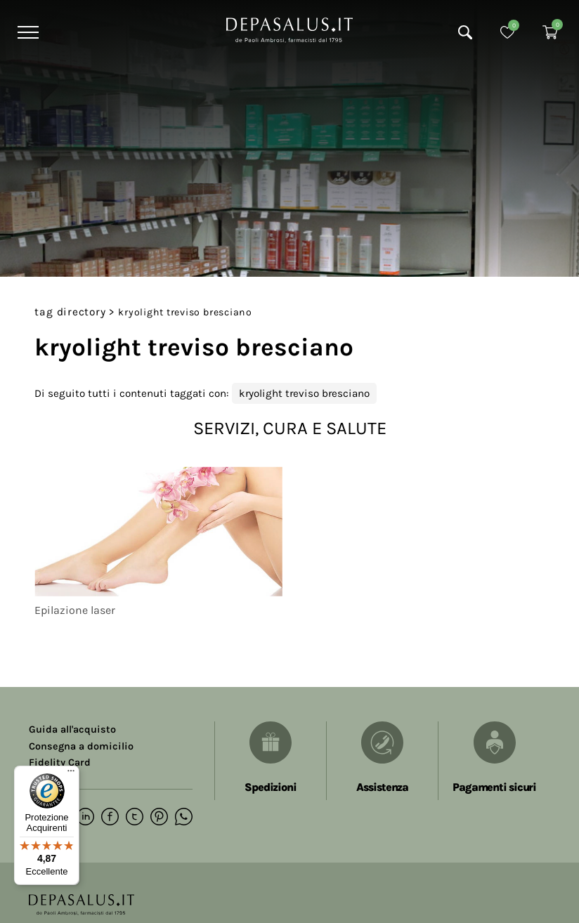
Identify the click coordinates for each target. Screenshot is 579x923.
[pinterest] (159, 817)
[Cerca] (465, 32)
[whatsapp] (184, 817)
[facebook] (110, 817)
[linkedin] (85, 817)
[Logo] (289, 29)
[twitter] (134, 817)
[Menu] (26, 32)
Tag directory (69, 312)
